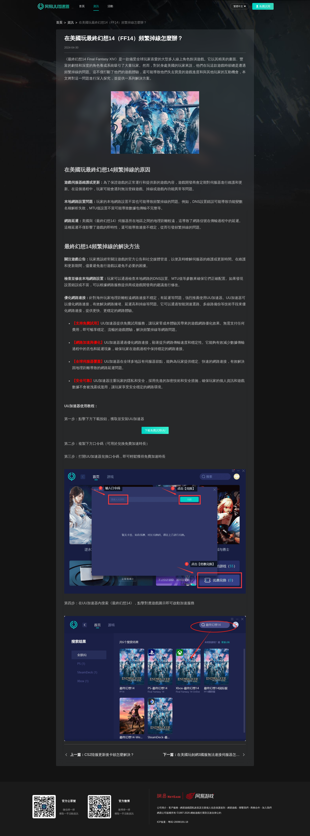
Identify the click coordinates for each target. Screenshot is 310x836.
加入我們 (267, 807)
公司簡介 (161, 807)
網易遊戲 (232, 807)
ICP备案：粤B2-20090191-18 (172, 822)
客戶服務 (173, 807)
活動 (110, 6)
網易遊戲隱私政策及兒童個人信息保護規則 (202, 807)
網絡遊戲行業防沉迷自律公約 (205, 812)
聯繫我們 (244, 807)
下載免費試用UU (155, 430)
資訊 (96, 6)
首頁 (82, 6)
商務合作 (255, 807)
